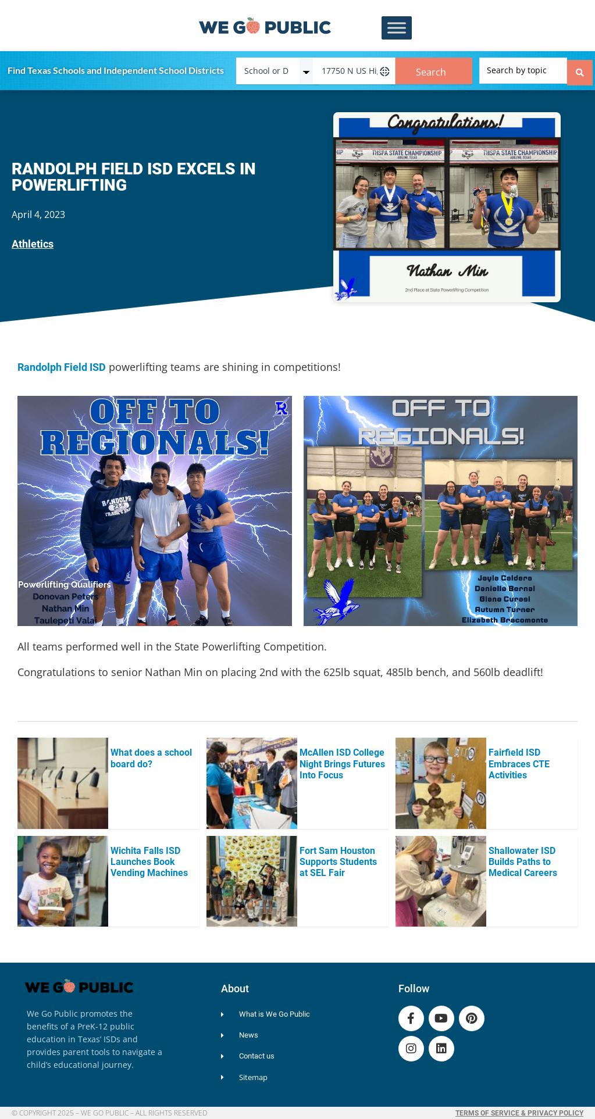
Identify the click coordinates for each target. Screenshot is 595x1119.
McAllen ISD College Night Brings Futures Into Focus (342, 760)
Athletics (33, 241)
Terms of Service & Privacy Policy (519, 1110)
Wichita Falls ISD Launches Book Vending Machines (149, 858)
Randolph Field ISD (61, 364)
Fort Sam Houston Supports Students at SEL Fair (338, 858)
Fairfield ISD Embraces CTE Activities (519, 760)
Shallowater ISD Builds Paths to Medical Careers (523, 858)
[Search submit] (580, 69)
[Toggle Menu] (396, 28)
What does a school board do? (151, 755)
